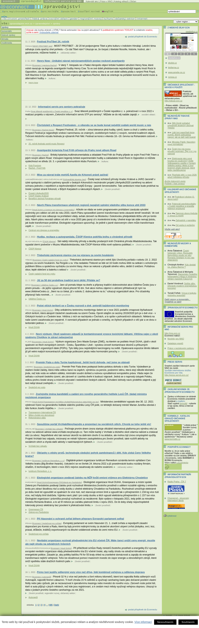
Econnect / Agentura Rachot (44, 65)
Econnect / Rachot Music (43, 130)
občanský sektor (68, 53)
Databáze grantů (175, 343)
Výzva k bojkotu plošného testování (182, 294)
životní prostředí (112, 189)
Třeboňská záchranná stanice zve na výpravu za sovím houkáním (75, 255)
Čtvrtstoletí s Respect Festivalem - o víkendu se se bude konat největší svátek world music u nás (94, 125)
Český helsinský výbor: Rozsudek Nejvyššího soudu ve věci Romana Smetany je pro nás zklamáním (181, 255)
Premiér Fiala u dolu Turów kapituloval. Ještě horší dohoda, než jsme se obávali (83, 362)
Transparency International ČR (42, 412)
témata (4, 39)
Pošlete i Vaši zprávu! (175, 183)
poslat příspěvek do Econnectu (142, 36)
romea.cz (172, 77)
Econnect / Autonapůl (42, 577)
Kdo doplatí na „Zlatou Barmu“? (182, 265)
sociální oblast (148, 115)
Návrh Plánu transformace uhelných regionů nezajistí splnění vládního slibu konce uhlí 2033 (91, 205)
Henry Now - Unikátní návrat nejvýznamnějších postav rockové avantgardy (81, 60)
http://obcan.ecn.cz (173, 101)
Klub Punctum (35, 165)
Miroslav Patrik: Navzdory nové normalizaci (181, 143)
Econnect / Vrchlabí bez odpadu (49, 429)
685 (50, 605)
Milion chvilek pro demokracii (41, 415)
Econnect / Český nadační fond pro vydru (50, 260)
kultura (52, 78)
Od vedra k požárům (185, 225)
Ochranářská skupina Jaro (75, 179)
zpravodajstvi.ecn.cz (21, 23)
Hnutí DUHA (34, 327)
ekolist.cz (172, 63)
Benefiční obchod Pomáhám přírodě (45, 199)
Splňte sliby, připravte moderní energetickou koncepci (182, 285)
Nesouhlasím (165, 622)
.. (47, 605)
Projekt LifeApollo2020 (39, 193)
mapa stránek (184, 615)
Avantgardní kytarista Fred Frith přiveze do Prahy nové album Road (76, 150)
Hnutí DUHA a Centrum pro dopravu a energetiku (53, 210)
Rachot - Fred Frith (37, 168)
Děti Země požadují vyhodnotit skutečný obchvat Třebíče (181, 125)
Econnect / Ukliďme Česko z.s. (44, 285)
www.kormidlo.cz (172, 439)
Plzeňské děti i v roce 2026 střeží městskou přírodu (182, 176)
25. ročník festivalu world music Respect (46, 144)
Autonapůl (33, 597)
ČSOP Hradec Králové (39, 196)
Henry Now (33, 82)
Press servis (175, 362)
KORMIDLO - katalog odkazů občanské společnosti (177, 418)
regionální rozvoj (52, 593)
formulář (183, 403)
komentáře (6, 31)
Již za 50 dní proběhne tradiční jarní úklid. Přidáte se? (68, 280)
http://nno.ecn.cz (172, 333)
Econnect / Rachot (40, 155)
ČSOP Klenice (49, 241)
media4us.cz (192, 31)
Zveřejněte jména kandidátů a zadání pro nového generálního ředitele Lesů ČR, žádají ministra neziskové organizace (86, 396)
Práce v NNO (106, 1)
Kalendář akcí (92, 1)
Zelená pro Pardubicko (39, 512)
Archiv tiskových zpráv (175, 181)
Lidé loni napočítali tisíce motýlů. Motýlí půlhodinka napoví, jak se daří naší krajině (182, 134)
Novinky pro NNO (176, 339)
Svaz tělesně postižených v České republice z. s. (51, 111)
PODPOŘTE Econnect (179, 447)
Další (56, 605)
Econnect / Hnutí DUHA (42, 310)
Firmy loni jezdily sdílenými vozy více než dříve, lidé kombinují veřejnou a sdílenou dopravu (91, 572)
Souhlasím (188, 622)
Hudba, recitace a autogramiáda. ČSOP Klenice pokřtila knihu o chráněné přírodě (84, 236)
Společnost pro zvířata (39, 534)
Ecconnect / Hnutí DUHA (42, 342)
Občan (133, 1)
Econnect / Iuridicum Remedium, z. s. (48, 460)
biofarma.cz (173, 67)
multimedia (6, 43)
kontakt (169, 615)
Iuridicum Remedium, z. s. (40, 471)
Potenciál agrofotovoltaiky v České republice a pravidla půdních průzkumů (182, 206)
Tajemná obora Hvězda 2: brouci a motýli (182, 214)
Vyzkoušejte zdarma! (49, 32)
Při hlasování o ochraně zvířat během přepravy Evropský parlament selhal (80, 518)
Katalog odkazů (121, 1)
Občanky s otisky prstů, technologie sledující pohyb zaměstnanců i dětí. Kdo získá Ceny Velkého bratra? (88, 454)
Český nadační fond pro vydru (42, 274)
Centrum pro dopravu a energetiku (44, 230)
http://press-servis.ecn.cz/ (177, 375)
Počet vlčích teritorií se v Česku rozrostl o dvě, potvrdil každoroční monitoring (83, 305)
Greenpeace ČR (36, 509)
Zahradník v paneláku (186, 220)
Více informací (143, 622)
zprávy (4, 27)
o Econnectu (182, 462)
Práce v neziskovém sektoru (181, 348)
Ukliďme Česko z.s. (37, 299)
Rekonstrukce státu (37, 418)
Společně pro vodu (37, 387)
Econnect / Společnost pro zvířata (47, 523)
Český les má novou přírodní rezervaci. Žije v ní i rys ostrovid (182, 151)
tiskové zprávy (8, 35)
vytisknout (170, 516)
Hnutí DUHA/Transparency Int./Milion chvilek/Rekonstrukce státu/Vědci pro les (65, 402)
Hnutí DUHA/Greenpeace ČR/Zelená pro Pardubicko (59, 482)
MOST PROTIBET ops (42, 46)
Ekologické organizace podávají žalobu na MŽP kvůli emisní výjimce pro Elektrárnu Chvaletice (92, 477)
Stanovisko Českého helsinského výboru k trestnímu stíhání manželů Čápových (182, 276)
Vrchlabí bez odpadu (38, 446)
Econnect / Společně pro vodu (47, 367)
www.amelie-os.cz (176, 72)
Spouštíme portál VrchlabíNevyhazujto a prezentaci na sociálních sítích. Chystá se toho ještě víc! (94, 424)
